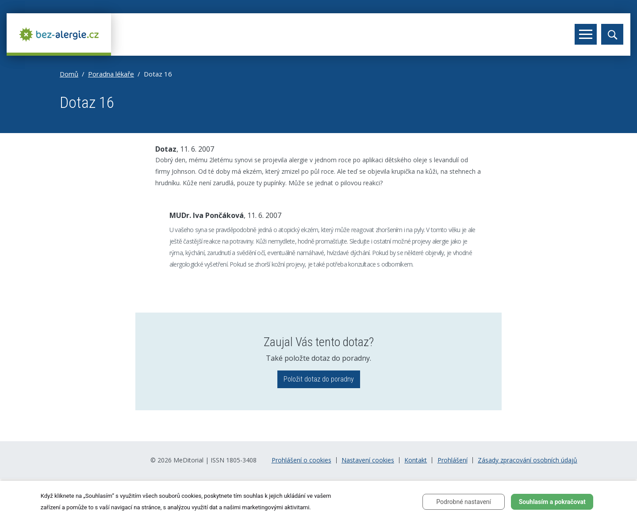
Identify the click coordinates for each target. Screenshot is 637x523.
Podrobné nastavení (463, 501)
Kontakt (415, 460)
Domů (69, 73)
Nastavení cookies (368, 460)
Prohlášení (452, 460)
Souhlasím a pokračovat (552, 501)
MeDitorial (188, 460)
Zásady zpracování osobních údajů (527, 460)
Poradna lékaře (111, 73)
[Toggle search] (612, 34)
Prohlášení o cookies (301, 460)
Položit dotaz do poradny (319, 379)
